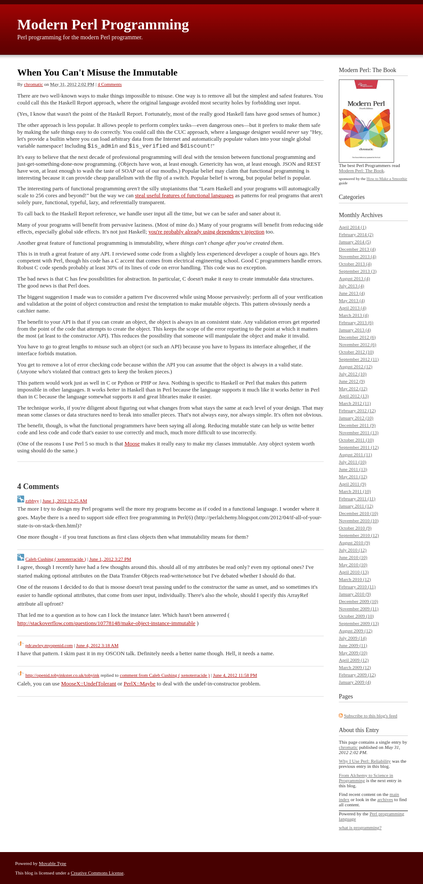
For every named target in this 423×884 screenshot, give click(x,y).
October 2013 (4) (355, 263)
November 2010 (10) (359, 520)
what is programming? (360, 827)
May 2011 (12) (353, 476)
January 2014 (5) (355, 241)
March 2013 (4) (354, 315)
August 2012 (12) (355, 366)
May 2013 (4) (352, 300)
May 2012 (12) (353, 388)
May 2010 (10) (353, 564)
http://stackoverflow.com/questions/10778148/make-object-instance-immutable (106, 624)
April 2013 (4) (352, 307)
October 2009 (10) (356, 616)
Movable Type (52, 863)
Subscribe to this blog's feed (371, 715)
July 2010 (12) (352, 549)
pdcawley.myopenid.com (49, 646)
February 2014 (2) (356, 234)
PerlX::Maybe (139, 684)
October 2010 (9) (355, 527)
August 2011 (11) (355, 454)
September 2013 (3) (357, 271)
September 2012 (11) (359, 359)
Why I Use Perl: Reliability (365, 761)
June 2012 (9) (352, 381)
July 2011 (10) (352, 461)
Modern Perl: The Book (361, 170)
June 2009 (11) (353, 645)
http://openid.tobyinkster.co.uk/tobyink (62, 676)
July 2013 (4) (351, 285)
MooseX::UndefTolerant (88, 684)
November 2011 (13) (359, 432)
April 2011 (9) (352, 483)
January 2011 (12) (356, 505)
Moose (131, 444)
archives (385, 799)
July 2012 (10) (352, 373)
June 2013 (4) (352, 293)
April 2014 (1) (352, 227)
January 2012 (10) (356, 417)
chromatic (33, 84)
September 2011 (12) (359, 447)
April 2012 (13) (354, 395)
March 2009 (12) (355, 667)
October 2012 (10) (356, 351)
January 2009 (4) (355, 682)
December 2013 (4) (357, 249)
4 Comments (110, 84)
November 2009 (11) (359, 608)
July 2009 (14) (352, 638)
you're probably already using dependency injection (206, 232)
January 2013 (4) (355, 329)
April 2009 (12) (354, 660)
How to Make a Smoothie (386, 179)
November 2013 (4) (357, 256)
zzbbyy (32, 501)
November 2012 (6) (357, 344)
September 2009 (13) (359, 623)
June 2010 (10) (353, 557)
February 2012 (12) (357, 410)
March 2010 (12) (355, 579)
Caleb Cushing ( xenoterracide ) (55, 559)
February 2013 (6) (356, 322)
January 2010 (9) (355, 594)
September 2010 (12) (359, 535)
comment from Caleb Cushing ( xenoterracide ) (165, 676)
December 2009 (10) (358, 601)
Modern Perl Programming (103, 24)
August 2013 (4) (354, 278)
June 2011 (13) (353, 469)
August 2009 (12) (355, 630)
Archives (372, 215)
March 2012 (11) (355, 403)
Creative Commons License (97, 872)
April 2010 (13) (354, 572)
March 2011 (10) (355, 491)
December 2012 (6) (357, 337)
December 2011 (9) (357, 425)
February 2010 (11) (357, 586)
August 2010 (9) (354, 542)
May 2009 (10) (353, 652)
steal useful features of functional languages (184, 196)
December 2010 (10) (358, 513)
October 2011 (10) (356, 439)
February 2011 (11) (357, 498)
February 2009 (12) (357, 674)
